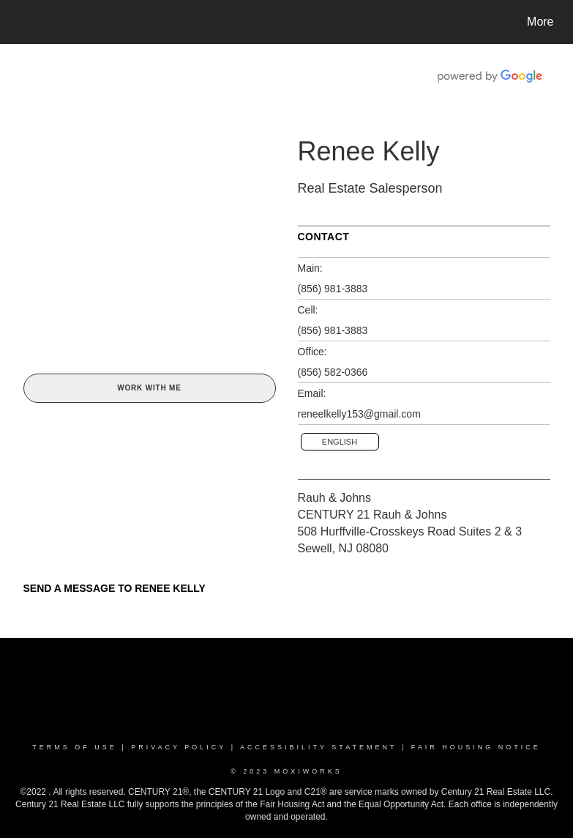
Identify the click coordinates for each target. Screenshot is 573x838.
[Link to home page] (20, 22)
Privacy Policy (178, 747)
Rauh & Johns (335, 498)
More (540, 21)
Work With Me (149, 388)
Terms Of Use (74, 747)
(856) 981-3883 (333, 288)
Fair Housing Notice (476, 747)
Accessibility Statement (318, 747)
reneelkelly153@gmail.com (359, 414)
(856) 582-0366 (333, 372)
